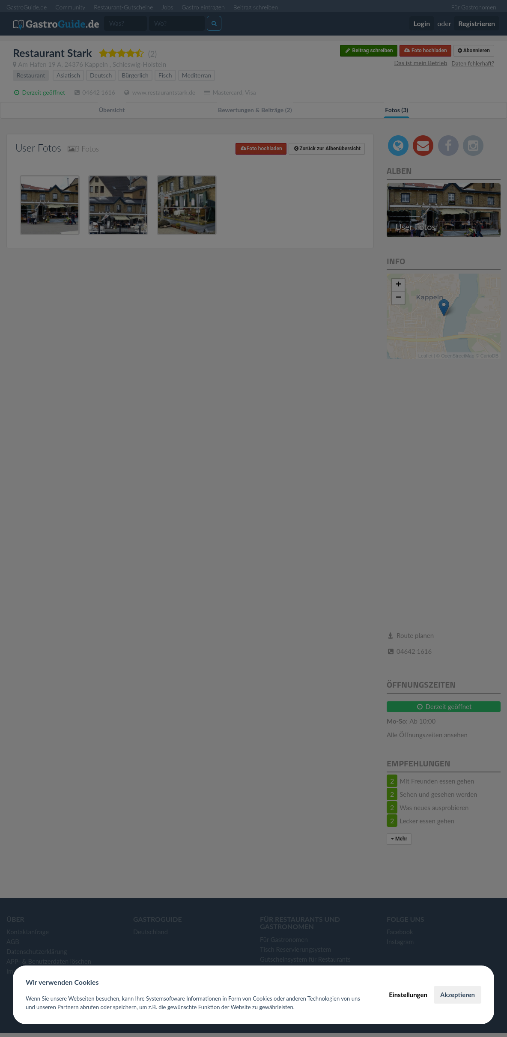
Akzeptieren (457, 994)
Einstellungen (408, 994)
